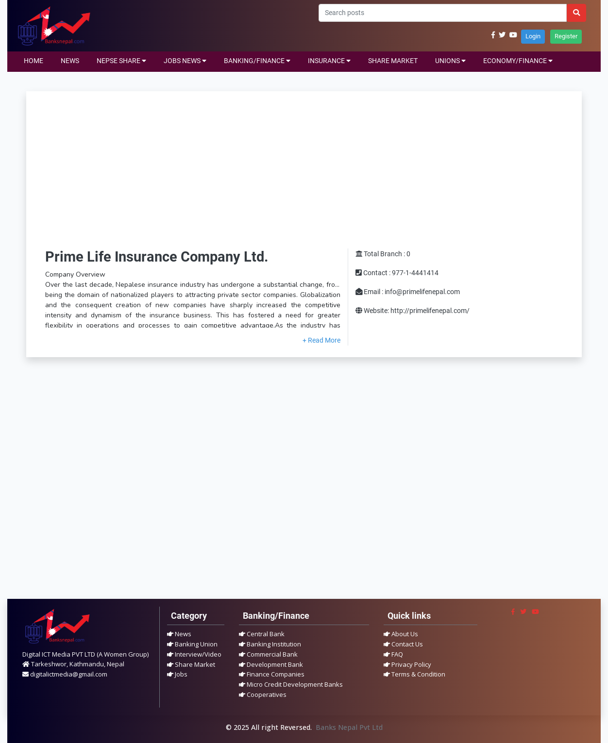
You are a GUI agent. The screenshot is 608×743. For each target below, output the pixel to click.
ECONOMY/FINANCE (518, 61)
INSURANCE (329, 61)
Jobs (177, 674)
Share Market (191, 664)
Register (566, 36)
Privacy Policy (407, 664)
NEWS (70, 61)
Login (532, 36)
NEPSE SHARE (121, 61)
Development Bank (271, 664)
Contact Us (403, 644)
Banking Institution (270, 644)
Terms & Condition (414, 674)
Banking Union (192, 644)
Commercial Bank (268, 654)
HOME (33, 61)
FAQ (393, 654)
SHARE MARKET (393, 61)
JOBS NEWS (185, 61)
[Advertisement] (304, 176)
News (179, 633)
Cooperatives (263, 694)
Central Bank (262, 633)
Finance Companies (271, 674)
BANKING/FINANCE (257, 61)
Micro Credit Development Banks (291, 684)
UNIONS (450, 61)
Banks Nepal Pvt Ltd (349, 727)
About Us (401, 633)
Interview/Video (194, 654)
